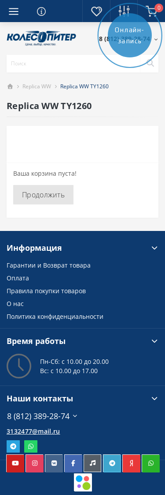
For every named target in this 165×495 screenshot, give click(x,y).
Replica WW (36, 86)
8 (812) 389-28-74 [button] (42, 416)
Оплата (18, 278)
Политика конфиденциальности (55, 316)
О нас (15, 303)
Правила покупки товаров (46, 291)
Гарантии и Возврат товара (49, 265)
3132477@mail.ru (33, 431)
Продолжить (43, 195)
